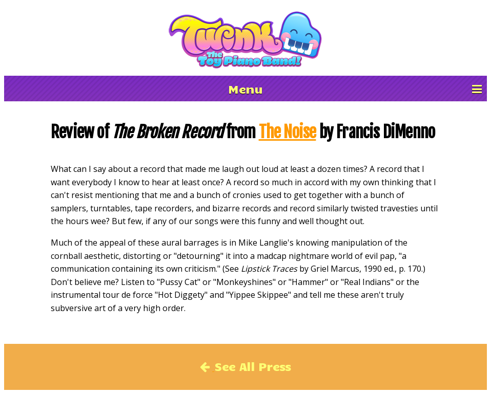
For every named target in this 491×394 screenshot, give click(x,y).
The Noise (287, 132)
